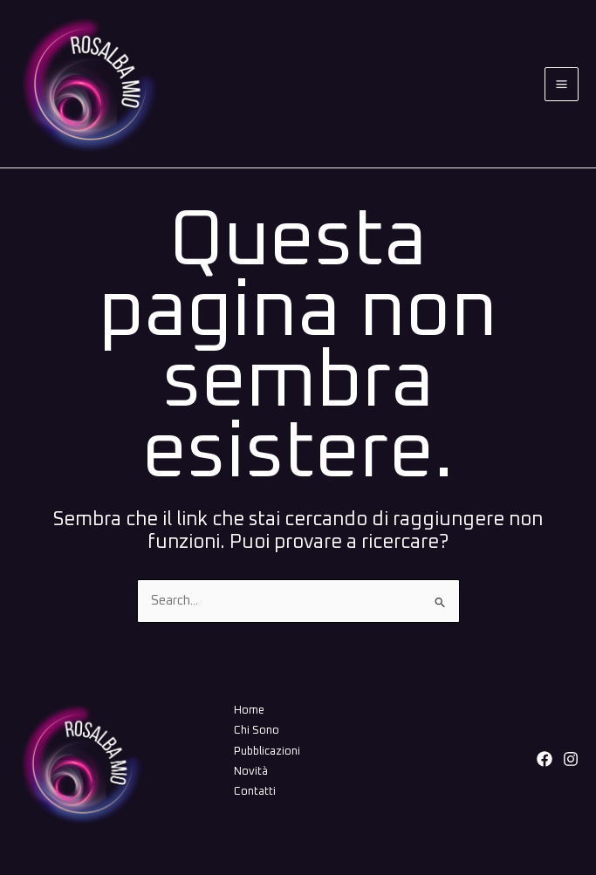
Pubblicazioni (267, 751)
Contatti (255, 791)
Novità (251, 771)
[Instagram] (571, 759)
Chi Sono (256, 730)
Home (249, 710)
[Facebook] (544, 759)
